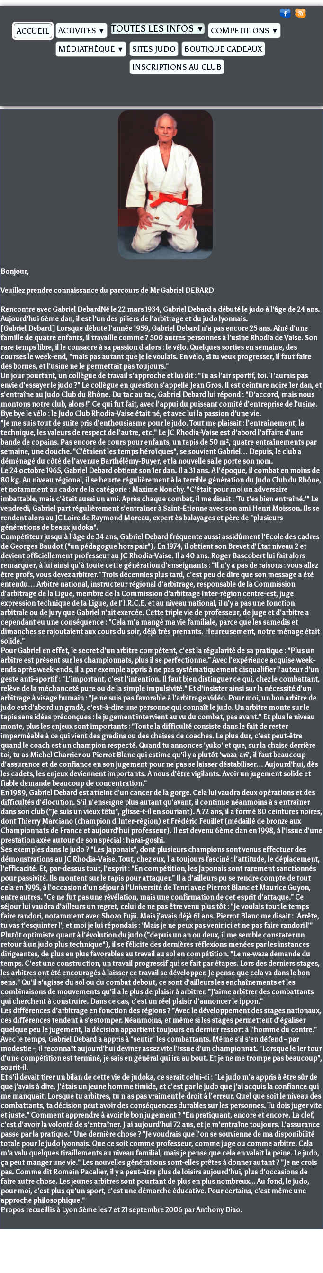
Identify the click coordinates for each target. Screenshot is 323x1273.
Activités (81, 30)
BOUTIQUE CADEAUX (223, 49)
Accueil (33, 31)
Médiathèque (91, 49)
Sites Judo (154, 49)
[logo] (13, 87)
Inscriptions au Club (177, 67)
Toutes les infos (157, 28)
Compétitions (244, 30)
